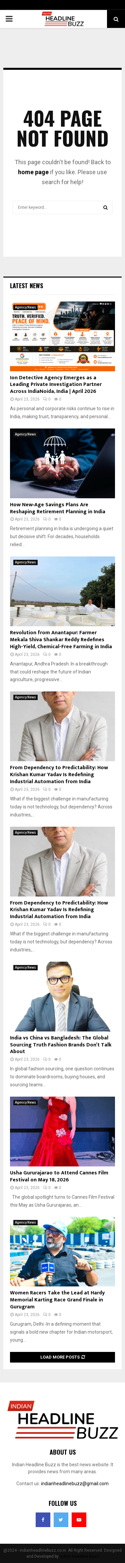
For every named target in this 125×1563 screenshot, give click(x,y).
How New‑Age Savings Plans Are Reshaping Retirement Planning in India (57, 508)
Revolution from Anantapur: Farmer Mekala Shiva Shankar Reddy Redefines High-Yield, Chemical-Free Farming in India (61, 639)
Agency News (25, 307)
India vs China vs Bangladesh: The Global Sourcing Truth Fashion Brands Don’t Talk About (61, 1044)
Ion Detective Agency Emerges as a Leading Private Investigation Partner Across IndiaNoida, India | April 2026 (56, 384)
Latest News (26, 285)
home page (33, 172)
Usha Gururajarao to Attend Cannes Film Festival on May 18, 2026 (59, 1176)
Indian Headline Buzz (79, 1556)
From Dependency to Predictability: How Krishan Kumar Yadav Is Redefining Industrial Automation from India (59, 774)
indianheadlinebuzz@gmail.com (75, 1483)
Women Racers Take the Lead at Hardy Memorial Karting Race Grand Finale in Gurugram (57, 1299)
